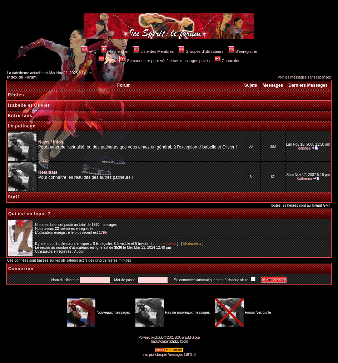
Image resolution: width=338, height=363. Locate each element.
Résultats (48, 172)
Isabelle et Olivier (29, 105)
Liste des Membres (153, 51)
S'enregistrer (243, 51)
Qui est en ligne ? (29, 213)
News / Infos (50, 142)
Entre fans (20, 115)
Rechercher (115, 51)
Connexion (227, 61)
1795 (103, 233)
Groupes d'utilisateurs (200, 51)
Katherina (304, 179)
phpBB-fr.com (179, 341)
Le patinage (22, 125)
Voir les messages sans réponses (304, 77)
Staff (13, 197)
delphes (304, 148)
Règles (16, 94)
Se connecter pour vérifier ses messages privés (164, 61)
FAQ (88, 51)
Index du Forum (22, 77)
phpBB (158, 337)
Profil (107, 61)
